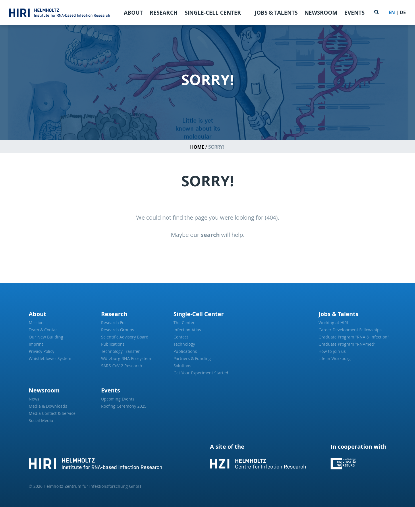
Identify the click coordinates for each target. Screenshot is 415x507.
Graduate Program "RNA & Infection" (352, 337)
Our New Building (46, 337)
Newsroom (320, 12)
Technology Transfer (120, 351)
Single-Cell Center (213, 12)
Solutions (182, 365)
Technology (184, 344)
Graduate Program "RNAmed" (347, 344)
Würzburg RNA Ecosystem (126, 358)
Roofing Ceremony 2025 (123, 406)
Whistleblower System (50, 358)
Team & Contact (44, 329)
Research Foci (114, 322)
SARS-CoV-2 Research (121, 365)
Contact (180, 337)
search (210, 235)
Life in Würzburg (335, 358)
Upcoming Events (117, 399)
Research (164, 12)
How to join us (332, 351)
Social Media (41, 420)
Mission (36, 322)
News (34, 399)
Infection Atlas (187, 329)
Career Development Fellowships (350, 329)
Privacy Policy (41, 351)
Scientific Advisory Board (124, 337)
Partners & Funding (192, 358)
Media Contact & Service (52, 413)
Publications (113, 344)
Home (197, 147)
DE (403, 12)
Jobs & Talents (276, 12)
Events (354, 12)
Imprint (36, 344)
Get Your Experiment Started (200, 373)
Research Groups (117, 329)
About (133, 12)
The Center (184, 322)
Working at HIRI (333, 322)
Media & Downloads (48, 406)
